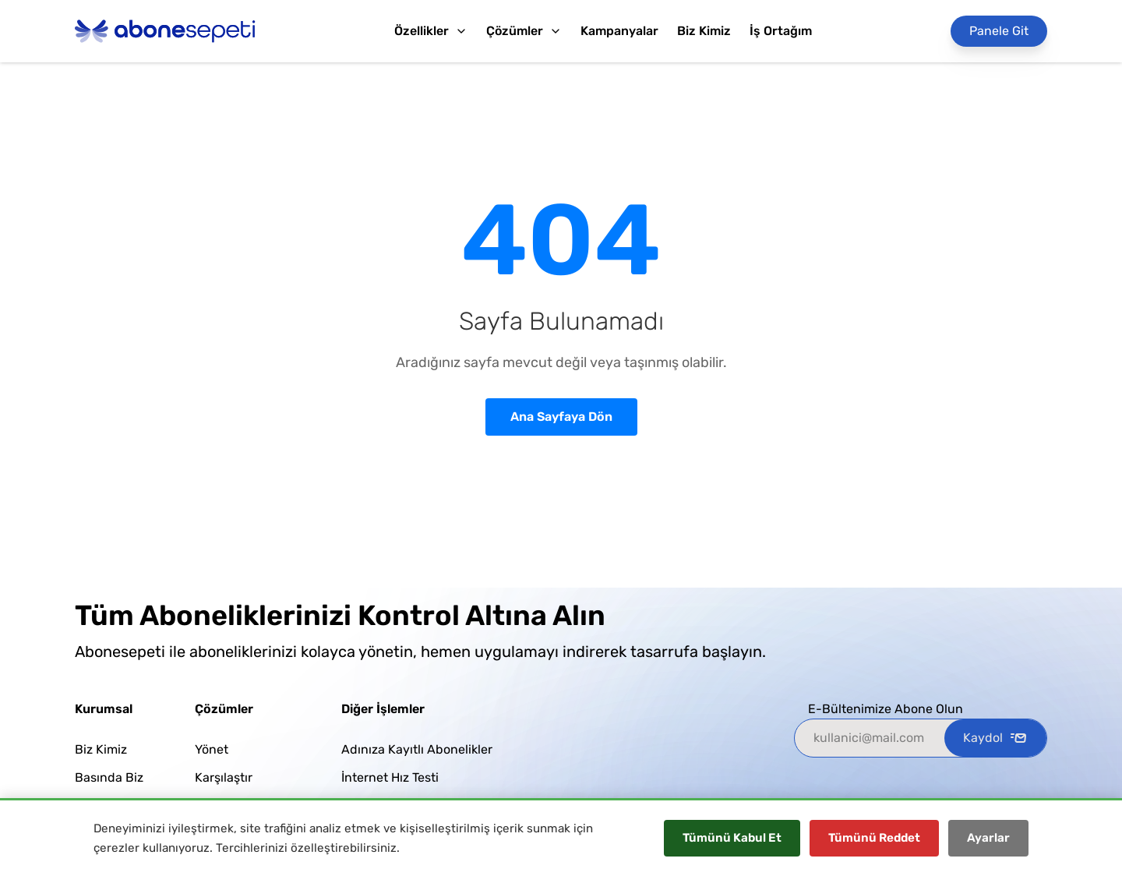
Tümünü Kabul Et (732, 838)
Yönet (211, 749)
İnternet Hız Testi (390, 777)
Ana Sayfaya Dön (561, 416)
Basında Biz (109, 777)
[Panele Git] (999, 31)
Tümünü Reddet (874, 838)
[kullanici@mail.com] (869, 738)
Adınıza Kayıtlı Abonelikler (416, 749)
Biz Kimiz (704, 30)
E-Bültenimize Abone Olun (885, 708)
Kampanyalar (619, 30)
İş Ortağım (781, 30)
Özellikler (431, 30)
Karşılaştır (223, 777)
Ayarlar (988, 838)
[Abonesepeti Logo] (165, 31)
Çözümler (524, 30)
